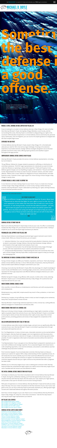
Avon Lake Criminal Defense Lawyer (11, 413)
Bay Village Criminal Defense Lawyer (12, 404)
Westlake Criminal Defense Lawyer (11, 428)
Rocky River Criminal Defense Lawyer (12, 423)
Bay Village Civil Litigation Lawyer (11, 403)
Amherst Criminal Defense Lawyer (11, 411)
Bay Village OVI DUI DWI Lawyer (10, 406)
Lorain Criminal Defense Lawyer (10, 417)
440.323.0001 (12, 2)
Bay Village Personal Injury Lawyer (11, 407)
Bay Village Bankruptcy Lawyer (10, 401)
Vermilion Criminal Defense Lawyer (11, 426)
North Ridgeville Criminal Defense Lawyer (13, 420)
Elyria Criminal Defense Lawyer (10, 416)
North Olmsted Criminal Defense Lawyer (13, 419)
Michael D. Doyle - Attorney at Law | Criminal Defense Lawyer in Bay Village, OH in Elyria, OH (28, 8)
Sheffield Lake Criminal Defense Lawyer (12, 425)
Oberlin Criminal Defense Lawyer (10, 422)
